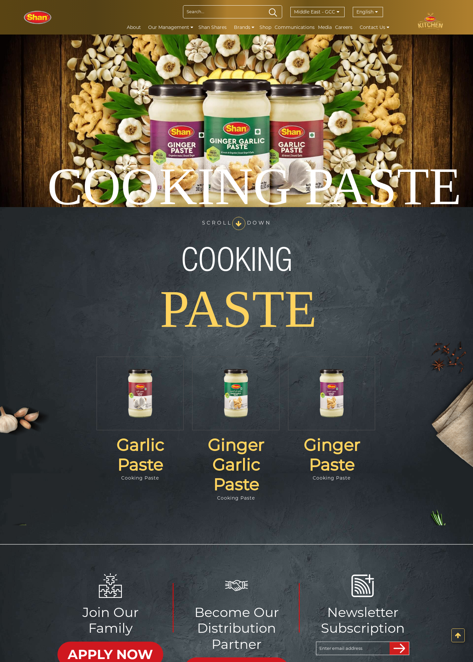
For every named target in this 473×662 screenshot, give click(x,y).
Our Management (170, 27)
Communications (295, 27)
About (134, 27)
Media (325, 27)
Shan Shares (212, 27)
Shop (265, 27)
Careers (343, 27)
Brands (244, 27)
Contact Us (374, 27)
